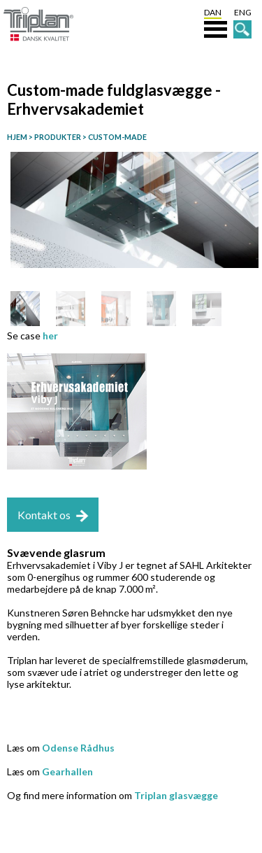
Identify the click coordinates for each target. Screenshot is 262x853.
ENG (243, 12)
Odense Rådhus (78, 748)
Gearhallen (67, 771)
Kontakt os (44, 514)
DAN (212, 12)
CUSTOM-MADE (117, 136)
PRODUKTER (57, 136)
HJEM (17, 136)
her (50, 335)
